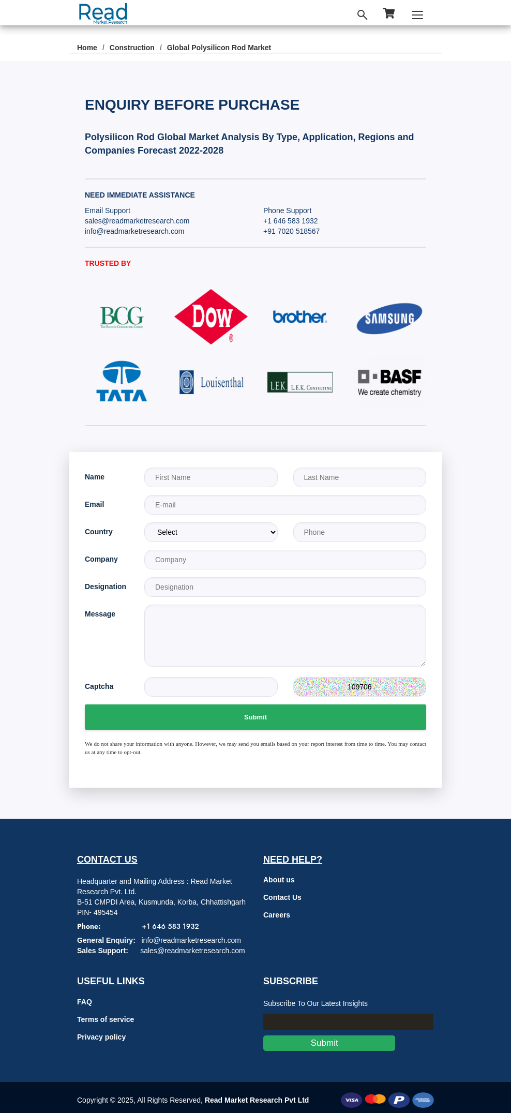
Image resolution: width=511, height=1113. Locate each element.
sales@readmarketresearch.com (137, 221)
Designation (105, 586)
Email (94, 504)
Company (101, 559)
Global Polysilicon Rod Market (219, 47)
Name (94, 477)
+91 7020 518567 (291, 231)
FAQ (84, 1001)
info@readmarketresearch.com (134, 231)
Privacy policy (101, 1037)
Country (99, 532)
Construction (132, 47)
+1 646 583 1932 (290, 221)
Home (87, 47)
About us (279, 879)
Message (100, 614)
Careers (276, 915)
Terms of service (105, 1019)
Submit (255, 717)
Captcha (99, 686)
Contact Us (282, 897)
